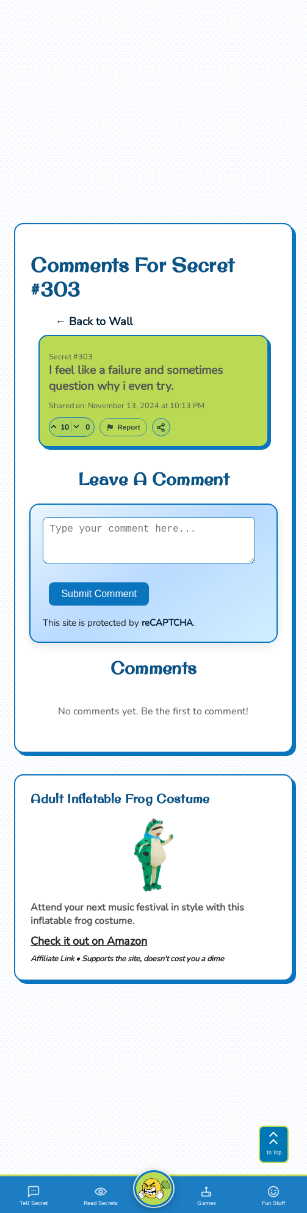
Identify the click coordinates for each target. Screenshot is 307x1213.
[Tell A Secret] (33, 1194)
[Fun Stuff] (273, 1194)
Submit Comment (99, 597)
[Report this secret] (122, 423)
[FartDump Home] (153, 1188)
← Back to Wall (93, 317)
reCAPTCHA (167, 626)
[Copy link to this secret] (161, 423)
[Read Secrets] (100, 1194)
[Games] (206, 1194)
